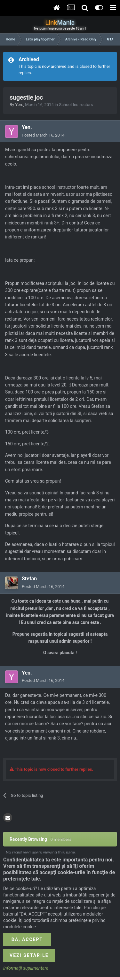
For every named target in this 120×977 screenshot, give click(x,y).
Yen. (19, 104)
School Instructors (76, 104)
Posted (43, 135)
